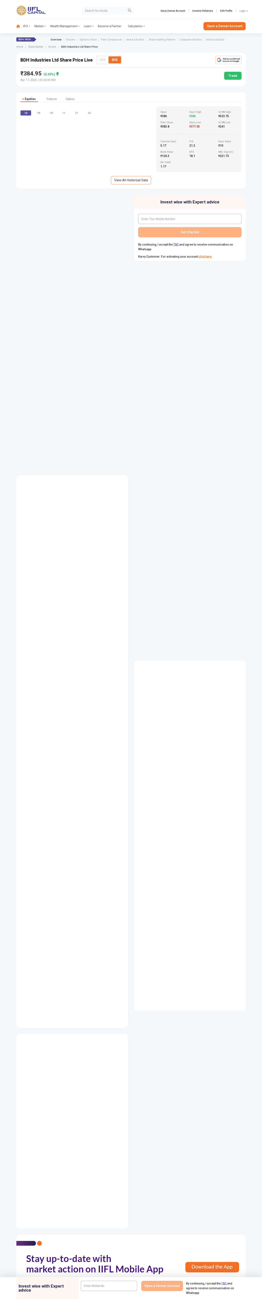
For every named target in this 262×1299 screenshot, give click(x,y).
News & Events (135, 39)
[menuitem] (19, 26)
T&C (176, 251)
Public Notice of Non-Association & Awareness (160, 1274)
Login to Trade (88, 1238)
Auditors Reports (171, 964)
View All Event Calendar (72, 406)
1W (38, 176)
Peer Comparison (111, 39)
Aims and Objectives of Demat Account (166, 306)
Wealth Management (63, 26)
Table (231, 652)
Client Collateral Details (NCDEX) (218, 1265)
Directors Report (142, 973)
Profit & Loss (69, 1119)
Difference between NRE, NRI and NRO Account (171, 427)
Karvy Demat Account (173, 10)
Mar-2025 (197, 468)
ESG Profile (226, 10)
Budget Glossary (148, 1238)
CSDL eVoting (206, 1245)
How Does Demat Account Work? (162, 317)
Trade (232, 76)
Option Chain (27, 1135)
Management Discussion (208, 964)
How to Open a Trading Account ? (162, 406)
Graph (212, 652)
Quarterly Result (112, 1119)
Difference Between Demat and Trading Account (172, 360)
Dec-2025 (145, 468)
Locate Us (85, 1201)
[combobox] (108, 318)
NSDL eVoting (206, 1238)
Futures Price (27, 1127)
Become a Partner (109, 26)
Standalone (57, 652)
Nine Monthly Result (114, 1135)
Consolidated (32, 652)
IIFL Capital (86, 1195)
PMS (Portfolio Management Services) (222, 1208)
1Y (63, 176)
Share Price (26, 1119)
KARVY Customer (149, 1245)
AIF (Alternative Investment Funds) (220, 1215)
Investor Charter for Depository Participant (98, 1274)
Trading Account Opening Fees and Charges (169, 417)
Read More (190, 553)
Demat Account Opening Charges (162, 328)
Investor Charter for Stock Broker (99, 1265)
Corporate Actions (191, 39)
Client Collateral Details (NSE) (216, 1252)
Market (39, 26)
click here (204, 263)
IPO (25, 26)
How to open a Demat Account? (161, 338)
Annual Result (111, 1144)
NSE (102, 60)
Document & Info (89, 1258)
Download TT (87, 1245)
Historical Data (215, 39)
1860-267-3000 (13, 1205)
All (89, 176)
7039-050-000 (35, 1205)
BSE (115, 60)
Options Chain (88, 39)
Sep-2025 (163, 468)
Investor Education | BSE (213, 1258)
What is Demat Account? (157, 296)
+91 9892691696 (14, 1217)
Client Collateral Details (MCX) (217, 1272)
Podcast (143, 1252)
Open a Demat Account (224, 26)
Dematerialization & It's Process (161, 370)
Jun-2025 (180, 468)
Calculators (135, 26)
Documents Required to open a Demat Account (171, 349)
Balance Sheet (70, 1127)
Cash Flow (68, 1135)
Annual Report (141, 964)
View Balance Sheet (131, 739)
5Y (76, 176)
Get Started (190, 239)
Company (156, 1119)
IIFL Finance (146, 1195)
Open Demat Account (211, 1195)
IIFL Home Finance (150, 1201)
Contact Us (86, 1208)
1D (25, 176)
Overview (56, 39)
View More (234, 288)
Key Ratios (68, 1144)
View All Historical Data (131, 187)
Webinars (144, 1258)
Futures (70, 39)
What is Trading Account (157, 395)
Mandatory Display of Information (159, 1265)
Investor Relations (202, 10)
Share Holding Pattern (162, 39)
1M (51, 176)
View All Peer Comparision (131, 888)
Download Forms (90, 1252)
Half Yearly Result (113, 1127)
